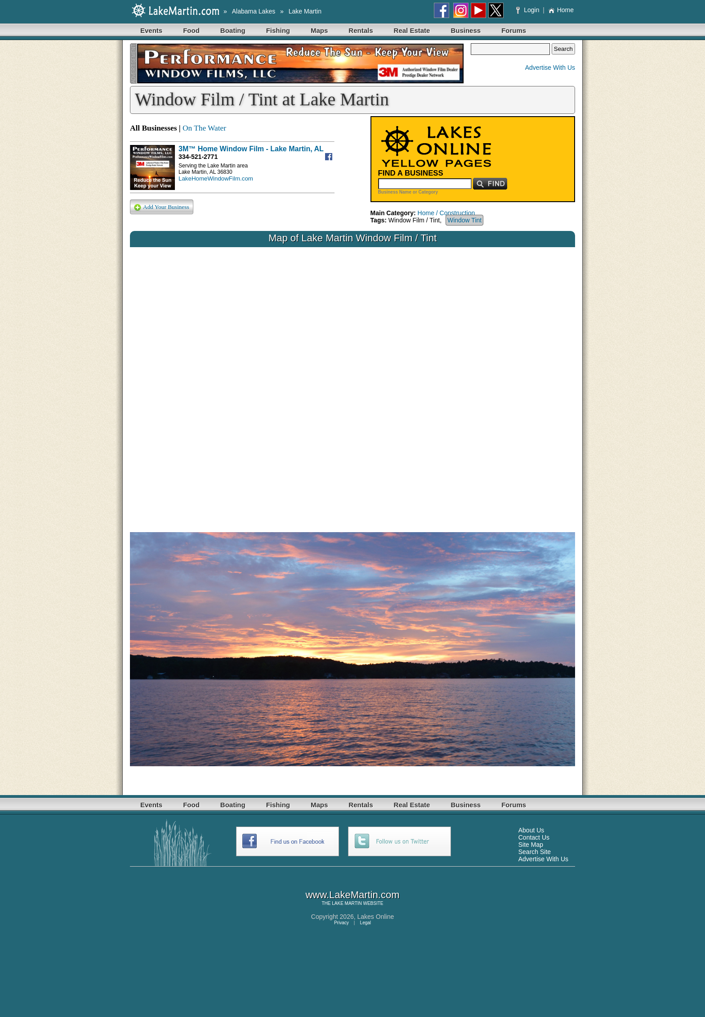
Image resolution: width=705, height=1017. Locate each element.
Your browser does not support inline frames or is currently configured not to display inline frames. (352, 383)
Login (528, 10)
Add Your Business (161, 207)
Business (466, 30)
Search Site (534, 851)
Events (151, 30)
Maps (319, 30)
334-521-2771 (198, 156)
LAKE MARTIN (347, 903)
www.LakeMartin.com (352, 894)
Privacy (341, 922)
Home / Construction (446, 213)
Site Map (530, 844)
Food (191, 30)
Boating (232, 30)
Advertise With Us (550, 67)
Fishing (278, 30)
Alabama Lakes (254, 11)
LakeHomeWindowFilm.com (215, 178)
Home (561, 10)
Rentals (360, 30)
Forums (513, 30)
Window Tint (464, 220)
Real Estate (412, 30)
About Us (531, 830)
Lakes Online (375, 916)
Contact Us (533, 837)
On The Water (204, 128)
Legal (365, 922)
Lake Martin (305, 11)
